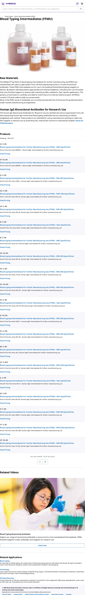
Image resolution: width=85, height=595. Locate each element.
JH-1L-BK (3, 144)
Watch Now (42, 545)
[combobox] (42, 8)
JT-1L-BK (3, 409)
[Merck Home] (11, 3)
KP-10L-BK (4, 440)
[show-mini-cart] (81, 3)
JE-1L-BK (3, 237)
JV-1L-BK (3, 175)
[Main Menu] (3, 3)
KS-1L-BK (3, 300)
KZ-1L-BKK (4, 362)
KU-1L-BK (3, 331)
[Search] (80, 9)
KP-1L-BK (3, 269)
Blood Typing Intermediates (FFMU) (24, 16)
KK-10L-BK (4, 253)
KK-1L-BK (3, 206)
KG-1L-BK (3, 191)
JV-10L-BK (3, 315)
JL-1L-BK (3, 378)
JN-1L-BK (3, 393)
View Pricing (5, 154)
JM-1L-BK (3, 346)
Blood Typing (9, 16)
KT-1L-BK (3, 424)
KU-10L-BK (4, 284)
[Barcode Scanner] (77, 3)
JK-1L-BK (3, 222)
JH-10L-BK (4, 159)
